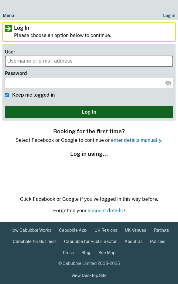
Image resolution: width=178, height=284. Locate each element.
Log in (169, 15)
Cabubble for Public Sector (90, 241)
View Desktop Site (89, 275)
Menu (8, 15)
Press (68, 252)
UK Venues (135, 230)
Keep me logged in (33, 95)
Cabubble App (73, 230)
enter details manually (136, 140)
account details (105, 211)
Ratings (161, 230)
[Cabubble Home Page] (89, 10)
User (10, 52)
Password (16, 73)
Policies (157, 241)
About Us (133, 241)
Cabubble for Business (34, 241)
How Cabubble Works (30, 230)
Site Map (106, 252)
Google (103, 173)
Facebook (74, 173)
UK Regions (105, 230)
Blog (86, 252)
